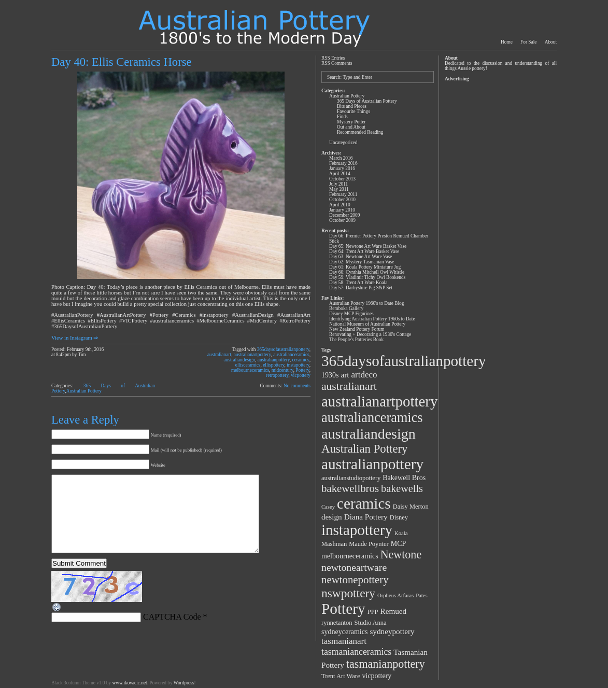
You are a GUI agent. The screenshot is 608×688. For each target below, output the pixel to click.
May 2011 (339, 189)
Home (507, 42)
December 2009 (344, 215)
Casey (328, 507)
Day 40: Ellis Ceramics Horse (121, 61)
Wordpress (184, 682)
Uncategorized (343, 142)
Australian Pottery (84, 391)
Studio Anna (371, 622)
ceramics (300, 359)
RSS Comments (336, 63)
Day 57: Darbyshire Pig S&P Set (360, 287)
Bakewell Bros (404, 478)
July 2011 (338, 184)
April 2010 (339, 204)
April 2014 (339, 173)
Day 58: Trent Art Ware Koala (358, 282)
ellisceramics (248, 365)
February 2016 (343, 163)
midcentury (282, 370)
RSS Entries (333, 58)
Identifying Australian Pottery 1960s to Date (372, 318)
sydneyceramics (344, 632)
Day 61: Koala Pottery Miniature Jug (365, 267)
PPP (372, 611)
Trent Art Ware (340, 676)
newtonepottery (355, 579)
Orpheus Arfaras (395, 595)
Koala (400, 533)
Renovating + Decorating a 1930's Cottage (370, 334)
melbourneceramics (250, 370)
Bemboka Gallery (346, 308)
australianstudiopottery (350, 478)
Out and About (351, 127)
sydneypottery (392, 631)
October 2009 (342, 220)
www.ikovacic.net (129, 682)
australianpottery (274, 359)
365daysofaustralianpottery (283, 349)
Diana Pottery (366, 516)
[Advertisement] (500, 239)
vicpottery (300, 375)
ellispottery (273, 365)
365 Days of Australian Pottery (367, 101)
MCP (398, 543)
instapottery (298, 365)
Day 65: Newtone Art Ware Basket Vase (367, 246)
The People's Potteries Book (356, 339)
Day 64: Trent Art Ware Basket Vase (364, 251)
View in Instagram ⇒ (74, 338)
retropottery (277, 375)
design (331, 516)
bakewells (402, 488)
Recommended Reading (360, 132)
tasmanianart (343, 641)
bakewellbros (350, 488)
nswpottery (348, 593)
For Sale (528, 42)
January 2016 (342, 168)
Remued (393, 611)
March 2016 (340, 158)
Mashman (334, 543)
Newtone (401, 554)
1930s (329, 375)
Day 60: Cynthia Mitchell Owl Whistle (366, 272)
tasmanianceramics (356, 652)
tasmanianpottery (385, 663)
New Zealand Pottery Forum (356, 329)
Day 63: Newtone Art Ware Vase (360, 256)
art (345, 374)
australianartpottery (252, 354)
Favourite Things (353, 111)
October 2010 (342, 199)
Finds (342, 116)
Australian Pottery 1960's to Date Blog (366, 303)
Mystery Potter (351, 121)
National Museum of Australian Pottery (367, 324)
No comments (297, 385)
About (551, 42)
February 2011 (343, 194)
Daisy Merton (411, 506)
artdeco (364, 375)
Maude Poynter (369, 543)
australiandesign (239, 359)
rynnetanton (336, 622)
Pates (422, 595)
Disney (399, 517)
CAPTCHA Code (172, 632)
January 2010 (342, 210)
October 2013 (342, 178)
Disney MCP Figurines (351, 313)
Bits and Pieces (351, 106)
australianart (219, 354)
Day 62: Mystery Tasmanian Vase (361, 261)
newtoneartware (354, 567)
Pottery (302, 370)
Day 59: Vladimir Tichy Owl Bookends (367, 277)
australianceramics (291, 354)
